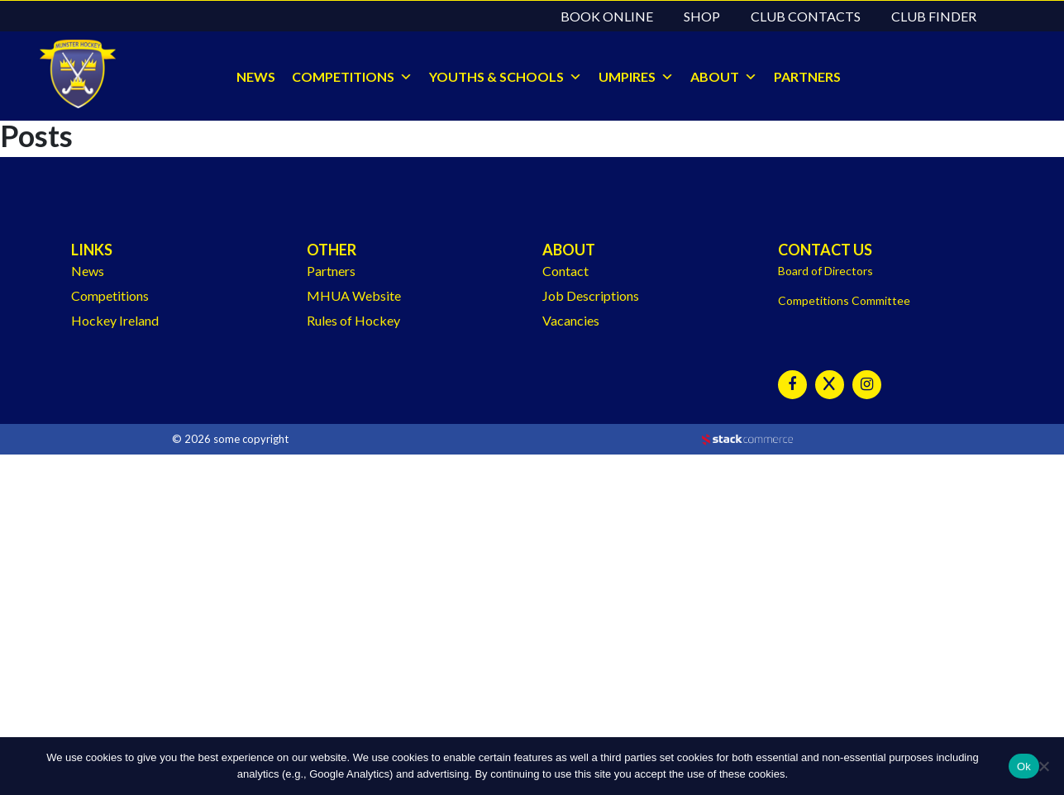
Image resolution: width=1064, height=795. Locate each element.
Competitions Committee (844, 300)
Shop (702, 16)
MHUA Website (354, 295)
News (87, 270)
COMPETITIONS (343, 76)
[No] (1043, 766)
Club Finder (933, 16)
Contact (565, 270)
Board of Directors (825, 271)
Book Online (607, 16)
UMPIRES (627, 76)
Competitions (110, 295)
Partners (331, 270)
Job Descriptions (590, 295)
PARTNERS (807, 76)
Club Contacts (806, 16)
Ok (1024, 766)
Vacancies (570, 320)
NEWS (255, 76)
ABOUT (714, 76)
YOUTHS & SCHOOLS (496, 76)
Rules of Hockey (353, 320)
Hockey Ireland (115, 320)
